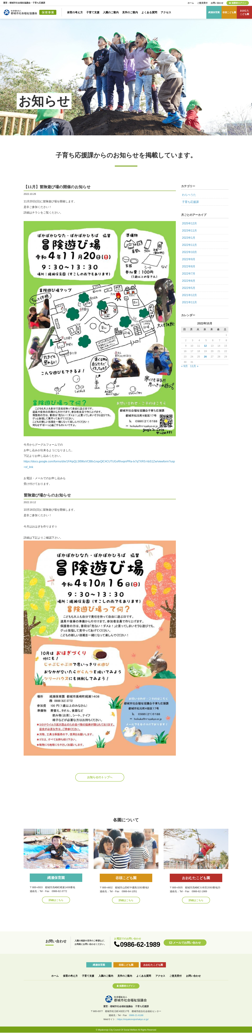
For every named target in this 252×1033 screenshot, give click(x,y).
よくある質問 (149, 12)
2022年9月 (188, 259)
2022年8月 (188, 266)
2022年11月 (189, 244)
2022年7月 (188, 273)
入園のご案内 (111, 12)
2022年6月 (188, 280)
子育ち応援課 (190, 201)
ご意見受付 (202, 3)
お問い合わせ (217, 3)
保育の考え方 (75, 12)
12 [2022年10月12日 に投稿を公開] (205, 345)
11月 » (194, 366)
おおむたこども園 (244, 12)
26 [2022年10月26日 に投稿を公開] (205, 356)
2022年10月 (189, 252)
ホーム (191, 3)
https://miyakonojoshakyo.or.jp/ (133, 1019)
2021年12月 (189, 295)
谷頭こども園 (229, 12)
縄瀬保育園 (214, 12)
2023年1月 (188, 237)
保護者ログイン (239, 3)
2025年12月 (189, 223)
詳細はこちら (56, 900)
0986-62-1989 (140, 944)
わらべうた (189, 194)
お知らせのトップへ (99, 777)
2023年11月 (189, 230)
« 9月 (184, 366)
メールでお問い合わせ (187, 942)
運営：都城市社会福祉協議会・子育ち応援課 (24, 3)
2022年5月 (188, 287)
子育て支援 (92, 12)
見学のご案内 (130, 12)
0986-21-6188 (136, 1015)
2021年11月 (189, 302)
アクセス (166, 12)
